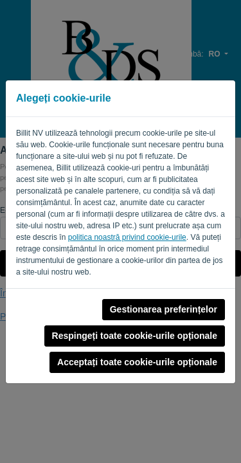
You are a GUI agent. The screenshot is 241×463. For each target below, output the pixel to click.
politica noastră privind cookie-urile (127, 237)
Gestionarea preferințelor (163, 309)
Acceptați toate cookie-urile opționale (137, 362)
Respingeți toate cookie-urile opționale (134, 336)
